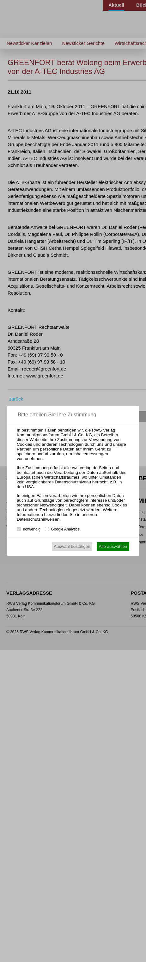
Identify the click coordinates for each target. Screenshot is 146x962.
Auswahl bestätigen (72, 546)
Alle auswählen (113, 546)
